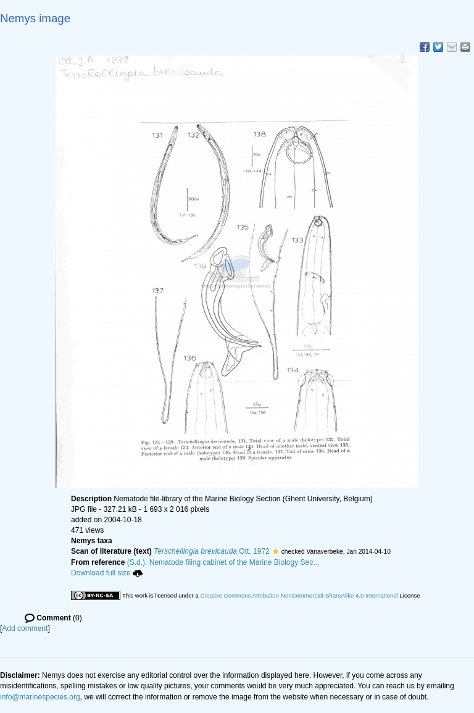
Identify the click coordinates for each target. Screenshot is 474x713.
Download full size (107, 573)
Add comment (25, 628)
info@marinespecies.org (40, 697)
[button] (275, 551)
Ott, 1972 (212, 551)
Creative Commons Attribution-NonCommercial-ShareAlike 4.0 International (298, 595)
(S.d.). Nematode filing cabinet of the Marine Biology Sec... (223, 562)
